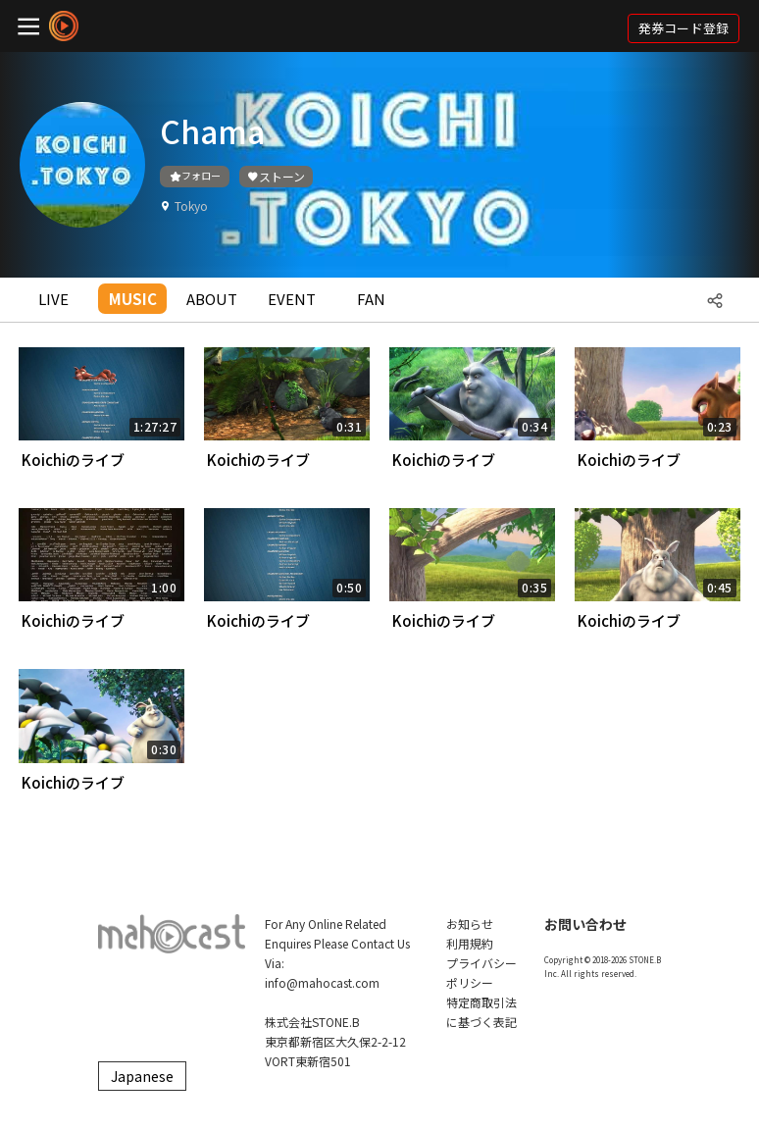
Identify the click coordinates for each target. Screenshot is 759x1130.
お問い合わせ (585, 924)
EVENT (292, 298)
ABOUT (211, 298)
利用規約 (469, 943)
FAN (371, 298)
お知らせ (469, 923)
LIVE (53, 298)
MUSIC (133, 298)
